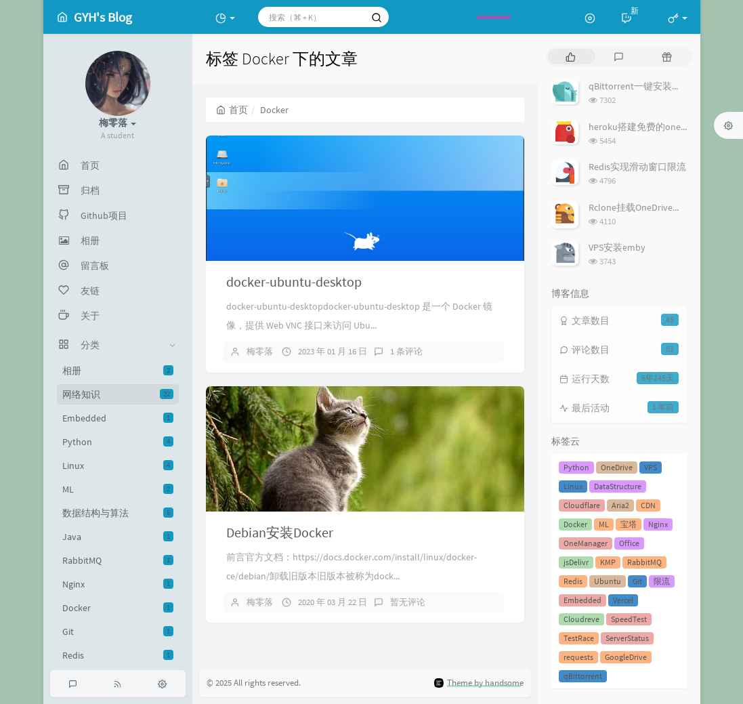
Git (117, 631)
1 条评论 (406, 351)
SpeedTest (629, 619)
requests (578, 657)
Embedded (117, 418)
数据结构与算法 (117, 513)
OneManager (586, 543)
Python (117, 442)
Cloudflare (582, 505)
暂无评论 (407, 602)
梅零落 (260, 351)
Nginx (117, 584)
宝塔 (628, 524)
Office (629, 543)
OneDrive (617, 467)
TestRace (579, 638)
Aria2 (620, 505)
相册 (117, 371)
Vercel (623, 600)
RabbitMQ (117, 560)
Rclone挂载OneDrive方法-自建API (658, 207)
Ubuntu (607, 581)
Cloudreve (581, 619)
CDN (648, 505)
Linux (117, 465)
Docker (117, 608)
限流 (662, 581)
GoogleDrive (626, 657)
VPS (650, 467)
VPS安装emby (617, 247)
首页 (232, 110)
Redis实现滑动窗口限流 (637, 167)
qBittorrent (583, 676)
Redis (117, 655)
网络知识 (117, 394)
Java (117, 537)
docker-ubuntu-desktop (294, 281)
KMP (608, 562)
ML (117, 489)
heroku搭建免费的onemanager (653, 127)
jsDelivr (576, 562)
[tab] (571, 56)
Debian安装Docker (279, 532)
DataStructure (617, 486)
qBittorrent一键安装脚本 (640, 86)
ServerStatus (627, 638)
